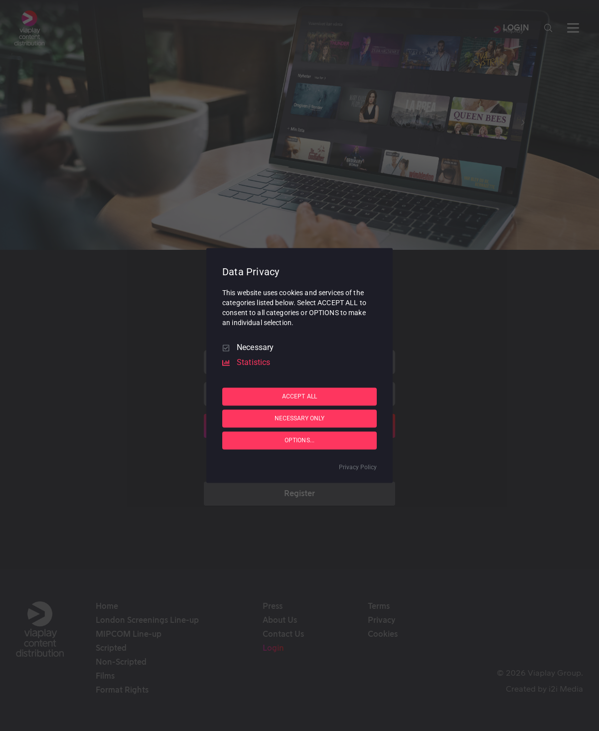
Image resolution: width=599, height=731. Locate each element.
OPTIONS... (299, 440)
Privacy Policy (358, 468)
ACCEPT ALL (299, 396)
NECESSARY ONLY (300, 418)
